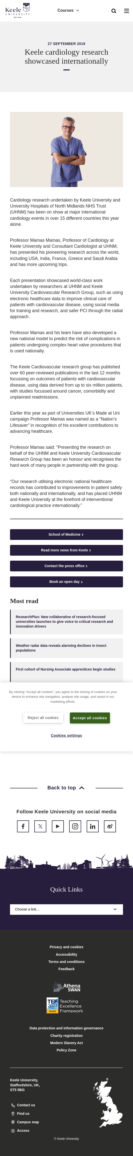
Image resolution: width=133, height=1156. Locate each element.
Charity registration (66, 1036)
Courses (68, 10)
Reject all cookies (43, 717)
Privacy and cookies (66, 947)
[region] (66, 717)
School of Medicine (67, 534)
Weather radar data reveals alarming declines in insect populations (61, 648)
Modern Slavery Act (66, 1043)
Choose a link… (66, 909)
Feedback (66, 969)
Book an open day (66, 582)
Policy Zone (66, 1050)
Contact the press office (66, 566)
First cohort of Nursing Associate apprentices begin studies (65, 671)
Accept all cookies (90, 718)
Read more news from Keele (66, 550)
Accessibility (18, 24)
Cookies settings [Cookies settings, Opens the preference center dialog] (66, 735)
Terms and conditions (66, 962)
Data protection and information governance (66, 1028)
